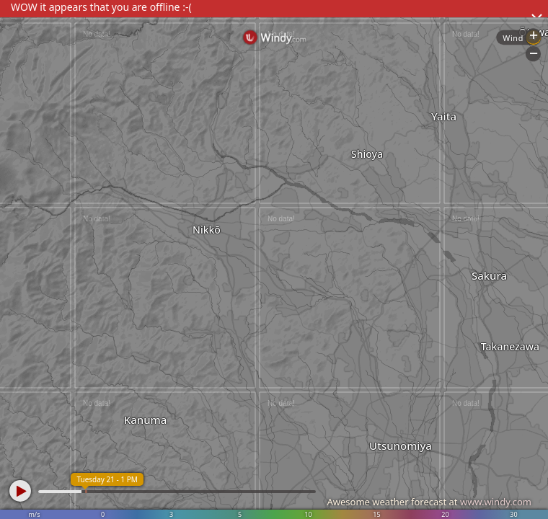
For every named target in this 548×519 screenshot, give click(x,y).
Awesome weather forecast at (429, 501)
